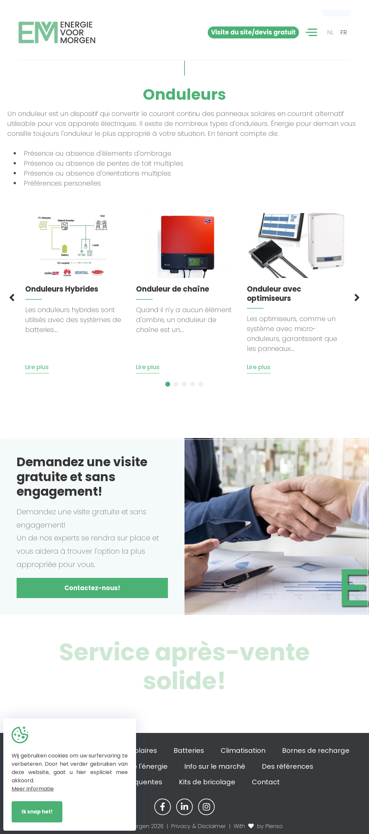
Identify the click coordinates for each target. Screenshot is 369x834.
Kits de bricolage (207, 782)
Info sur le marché (214, 766)
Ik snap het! (37, 811)
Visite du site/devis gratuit (253, 32)
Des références (287, 766)
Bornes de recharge (315, 750)
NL (330, 32)
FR (343, 32)
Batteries (189, 750)
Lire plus (37, 367)
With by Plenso (258, 826)
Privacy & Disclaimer (198, 826)
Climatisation (243, 750)
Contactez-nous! (92, 588)
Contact (266, 782)
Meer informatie (33, 789)
